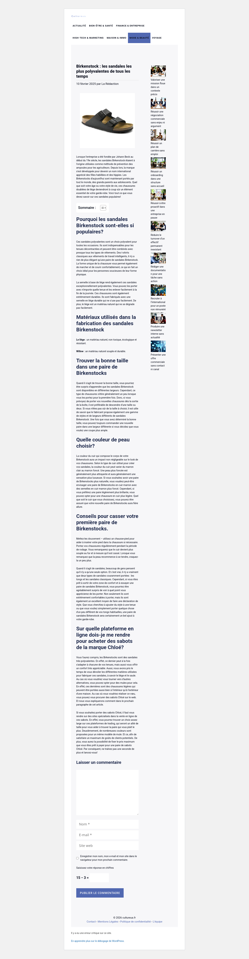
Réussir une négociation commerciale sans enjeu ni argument (158, 120)
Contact (91, 923)
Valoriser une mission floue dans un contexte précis (158, 89)
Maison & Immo (116, 40)
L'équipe (157, 923)
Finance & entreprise (130, 27)
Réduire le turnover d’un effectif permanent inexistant (158, 244)
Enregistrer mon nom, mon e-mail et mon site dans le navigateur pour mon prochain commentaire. (108, 860)
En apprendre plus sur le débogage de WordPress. (97, 943)
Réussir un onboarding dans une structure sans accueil (157, 180)
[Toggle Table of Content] (101, 210)
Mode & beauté (139, 40)
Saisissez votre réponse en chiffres (95, 869)
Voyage (157, 40)
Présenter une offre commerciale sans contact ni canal (158, 364)
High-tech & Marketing (88, 40)
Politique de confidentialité (135, 923)
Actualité (79, 27)
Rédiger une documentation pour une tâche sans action (158, 276)
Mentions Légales (108, 923)
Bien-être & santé (101, 27)
